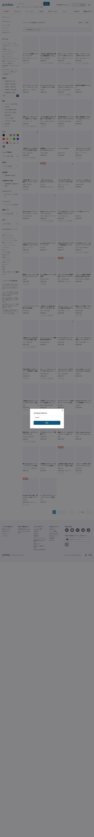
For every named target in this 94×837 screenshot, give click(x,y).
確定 (47, 423)
